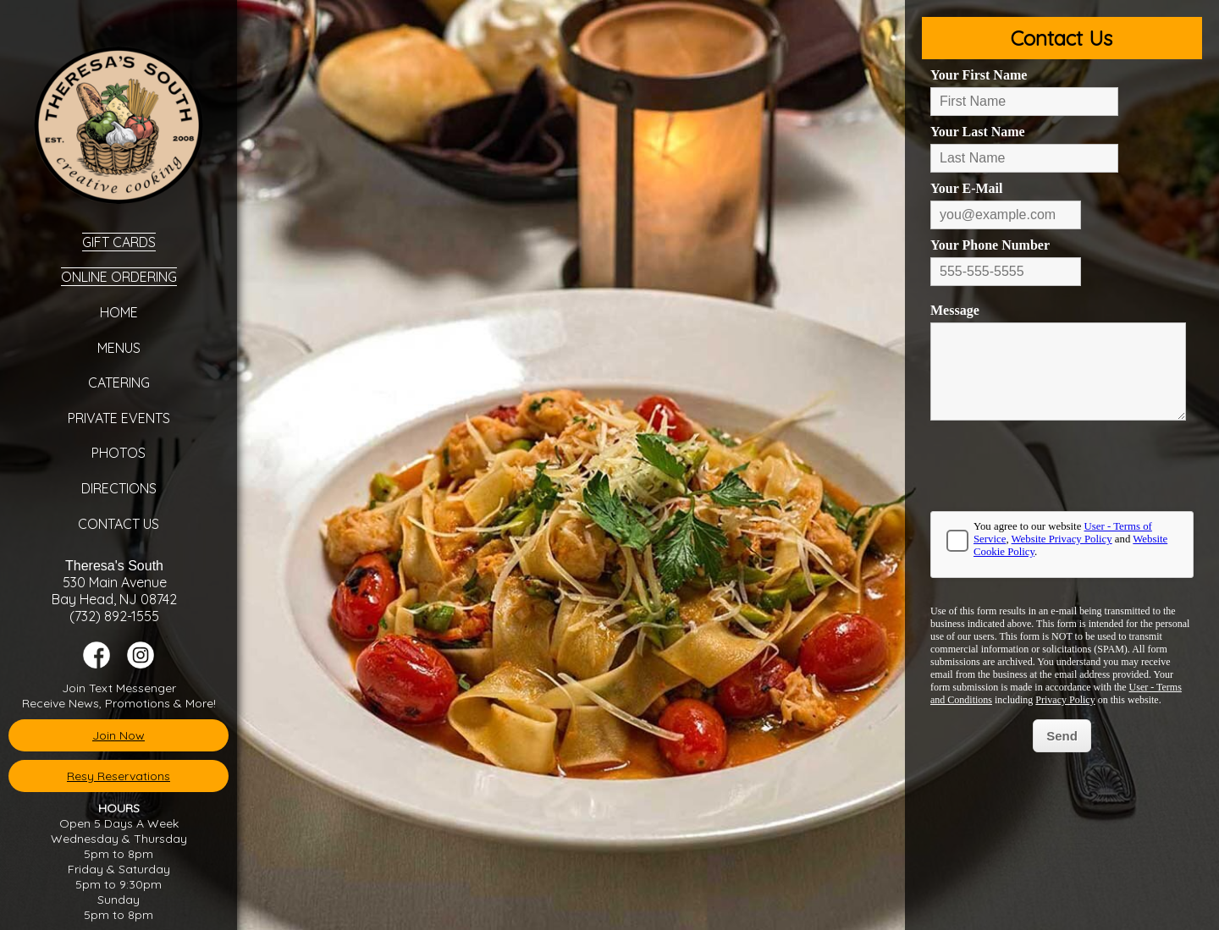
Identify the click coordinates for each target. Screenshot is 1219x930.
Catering (119, 382)
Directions (119, 488)
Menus (119, 347)
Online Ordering (119, 276)
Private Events (119, 418)
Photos (118, 452)
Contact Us (118, 523)
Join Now (118, 735)
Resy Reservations (118, 776)
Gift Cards (119, 242)
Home (119, 312)
